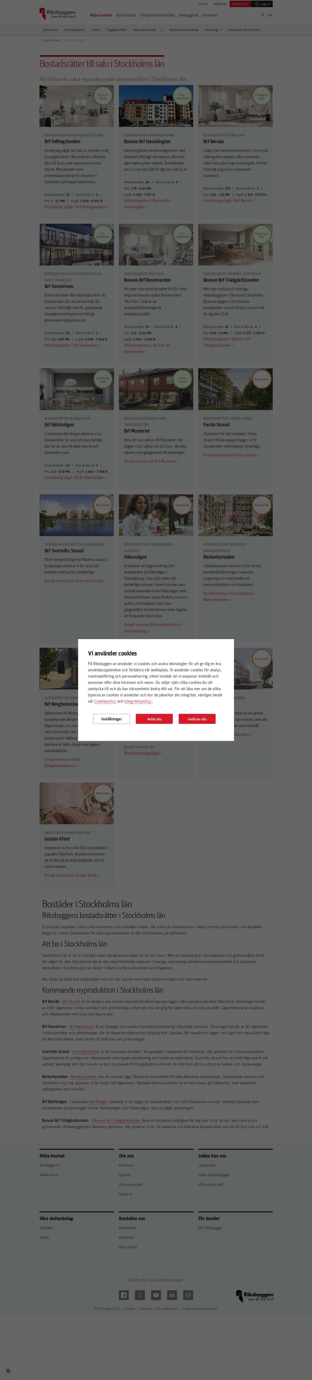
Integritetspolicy (137, 701)
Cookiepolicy (105, 701)
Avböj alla (154, 718)
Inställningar (111, 718)
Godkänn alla (197, 718)
